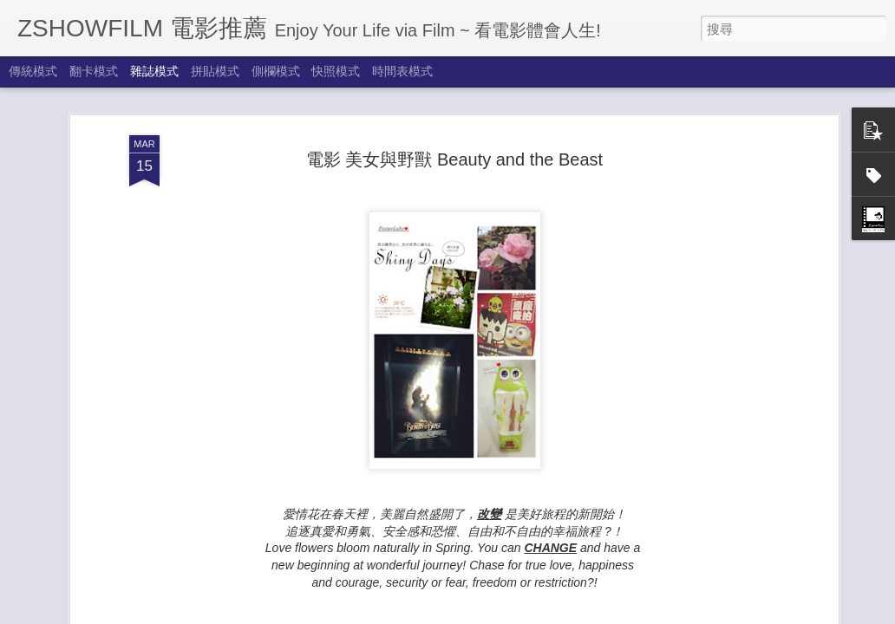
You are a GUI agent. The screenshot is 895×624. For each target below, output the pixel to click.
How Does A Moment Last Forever (221, 560)
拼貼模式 (215, 71)
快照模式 (335, 71)
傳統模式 (33, 71)
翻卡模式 (93, 71)
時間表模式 (402, 71)
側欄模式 (276, 71)
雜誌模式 (154, 71)
